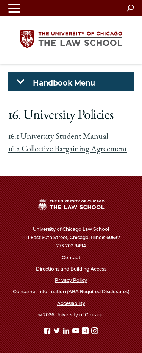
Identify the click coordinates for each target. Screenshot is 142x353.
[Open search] (130, 8)
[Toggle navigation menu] (14, 8)
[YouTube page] (76, 332)
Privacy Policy (71, 280)
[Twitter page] (57, 332)
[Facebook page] (48, 332)
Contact (71, 257)
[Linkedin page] (67, 332)
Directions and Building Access (71, 269)
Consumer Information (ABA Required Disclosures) (71, 291)
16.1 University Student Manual (58, 137)
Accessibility (71, 303)
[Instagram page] (94, 332)
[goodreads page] (86, 332)
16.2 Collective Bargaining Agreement (67, 149)
